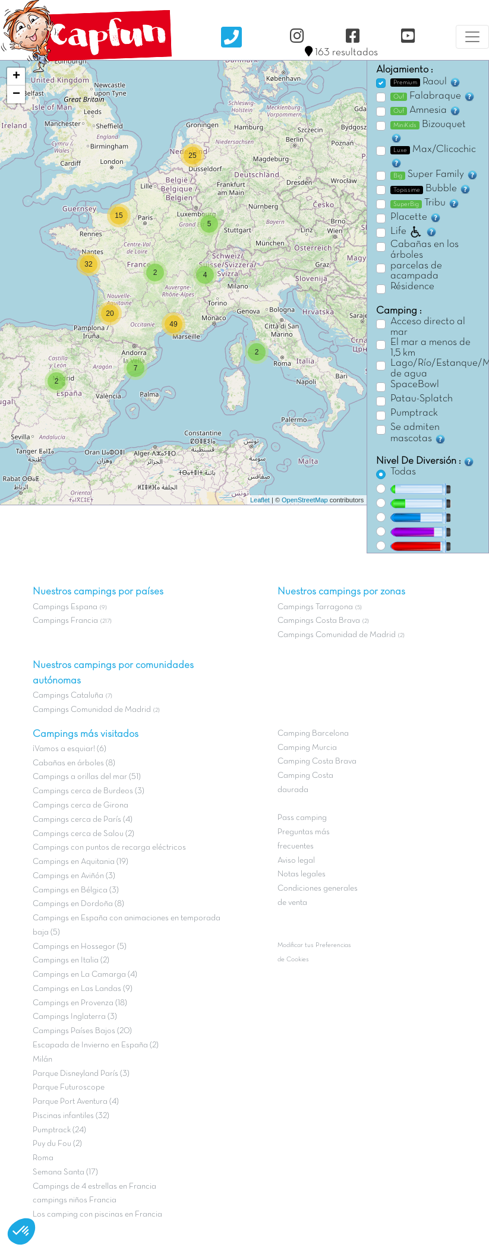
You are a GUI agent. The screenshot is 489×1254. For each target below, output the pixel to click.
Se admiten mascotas (418, 434)
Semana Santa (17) (65, 1172)
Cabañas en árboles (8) (74, 763)
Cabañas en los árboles (424, 250)
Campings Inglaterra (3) (75, 1017)
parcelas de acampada (416, 271)
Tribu (425, 203)
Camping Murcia (307, 748)
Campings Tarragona (315, 607)
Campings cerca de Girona (80, 805)
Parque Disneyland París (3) (81, 1074)
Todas (403, 472)
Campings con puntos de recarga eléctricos (109, 847)
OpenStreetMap (305, 500)
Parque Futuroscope (69, 1087)
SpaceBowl (414, 385)
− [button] (16, 94)
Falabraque (432, 96)
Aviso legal (296, 860)
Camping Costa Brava (317, 761)
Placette (415, 217)
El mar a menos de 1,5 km (430, 348)
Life (413, 232)
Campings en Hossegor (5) (80, 947)
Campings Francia (65, 621)
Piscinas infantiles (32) (71, 1116)
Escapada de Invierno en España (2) (96, 1045)
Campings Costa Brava (318, 621)
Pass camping (302, 818)
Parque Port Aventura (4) (76, 1102)
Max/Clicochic (433, 157)
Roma (43, 1158)
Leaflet (260, 500)
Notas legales (301, 874)
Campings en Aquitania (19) (80, 862)
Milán (42, 1059)
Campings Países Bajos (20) (82, 1031)
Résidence (412, 287)
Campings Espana (65, 607)
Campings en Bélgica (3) (76, 890)
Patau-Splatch (421, 399)
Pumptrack (414, 413)
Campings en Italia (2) (71, 960)
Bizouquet (428, 132)
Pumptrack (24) (59, 1130)
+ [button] (16, 77)
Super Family (434, 174)
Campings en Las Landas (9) (82, 989)
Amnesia (425, 110)
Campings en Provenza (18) (80, 1003)
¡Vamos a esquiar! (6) (69, 749)
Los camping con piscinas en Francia (97, 1214)
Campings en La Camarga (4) (85, 974)
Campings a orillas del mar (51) (87, 777)
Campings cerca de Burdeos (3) (88, 791)
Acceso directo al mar (427, 327)
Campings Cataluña (68, 695)
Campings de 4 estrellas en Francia (94, 1186)
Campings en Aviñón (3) (74, 876)
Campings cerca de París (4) (82, 820)
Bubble (430, 189)
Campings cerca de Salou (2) (83, 834)
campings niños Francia (74, 1200)
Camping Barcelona (313, 733)
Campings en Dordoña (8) (78, 904)
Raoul (425, 82)
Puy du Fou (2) (57, 1144)
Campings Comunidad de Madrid (92, 710)
